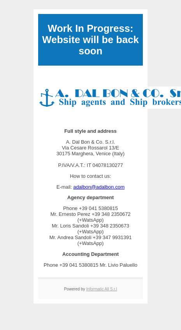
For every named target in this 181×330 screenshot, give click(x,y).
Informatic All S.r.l (101, 289)
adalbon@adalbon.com (99, 187)
